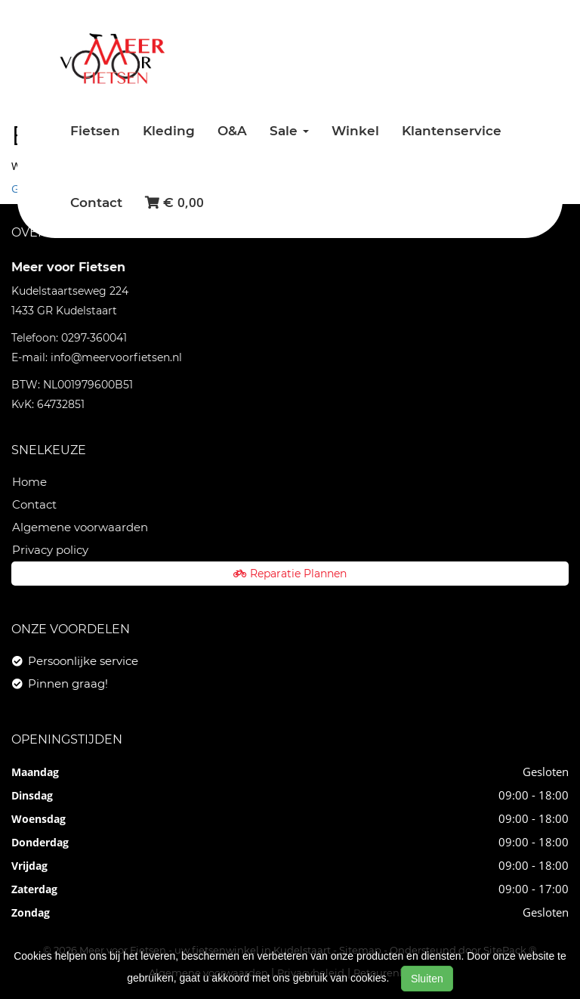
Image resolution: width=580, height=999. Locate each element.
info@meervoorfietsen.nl (116, 357)
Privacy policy (50, 550)
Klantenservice (451, 130)
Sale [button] (289, 130)
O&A (232, 130)
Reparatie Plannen (290, 573)
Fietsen (95, 130)
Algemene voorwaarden (80, 527)
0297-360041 (94, 338)
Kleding (169, 130)
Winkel (355, 130)
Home (29, 482)
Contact (96, 202)
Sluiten (427, 979)
